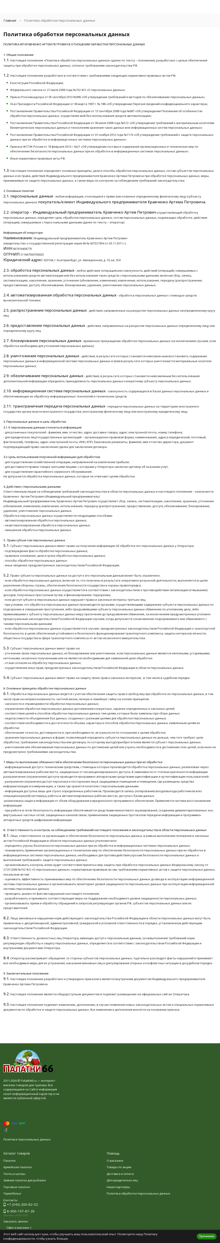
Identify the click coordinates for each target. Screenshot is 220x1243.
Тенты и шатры (14, 1174)
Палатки (9, 1161)
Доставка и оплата (120, 1174)
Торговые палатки (16, 1187)
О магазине (115, 1161)
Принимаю (206, 1236)
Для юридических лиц (122, 1180)
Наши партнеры (118, 1187)
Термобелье (12, 1193)
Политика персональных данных (27, 1139)
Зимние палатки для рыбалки (24, 1180)
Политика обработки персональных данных (138, 1193)
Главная (9, 20)
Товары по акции (119, 1167)
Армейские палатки (17, 1167)
